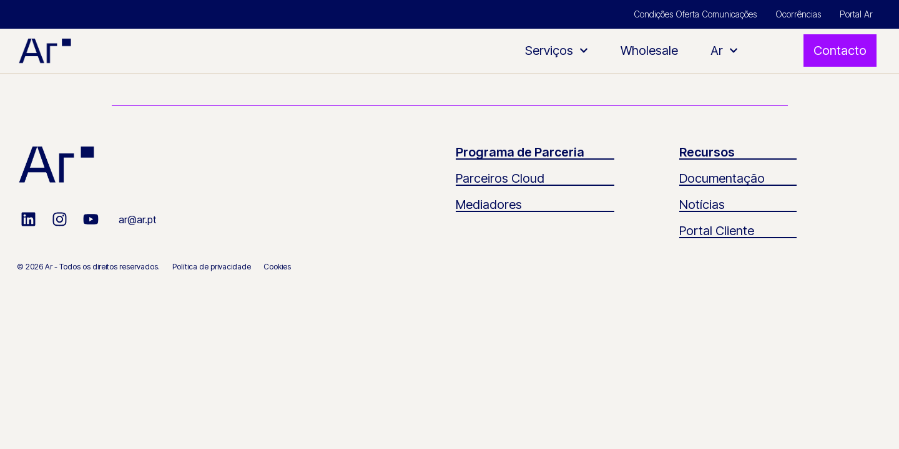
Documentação (722, 178)
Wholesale (649, 50)
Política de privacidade (211, 266)
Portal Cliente (716, 230)
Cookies (277, 266)
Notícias (702, 204)
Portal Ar (856, 14)
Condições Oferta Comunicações (695, 14)
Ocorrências (798, 14)
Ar (724, 50)
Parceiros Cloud (500, 178)
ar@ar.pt (137, 219)
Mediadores (489, 204)
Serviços (556, 50)
